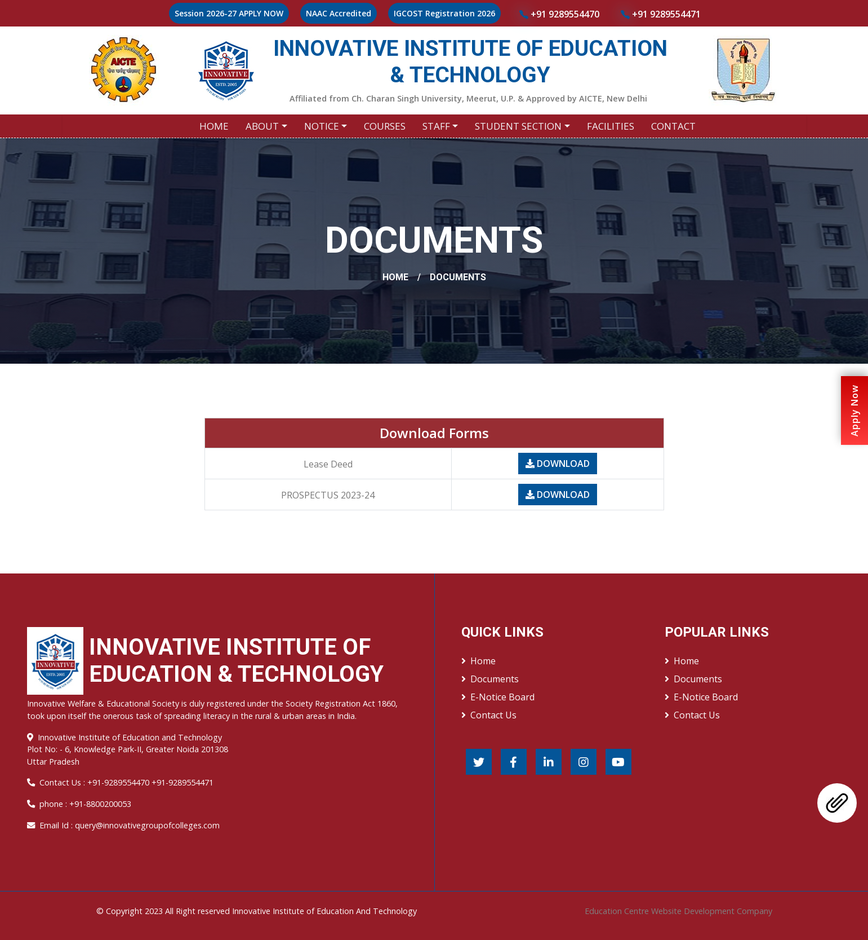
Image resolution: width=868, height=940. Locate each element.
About (262, 126)
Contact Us (489, 715)
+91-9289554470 (119, 782)
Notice (321, 126)
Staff (436, 126)
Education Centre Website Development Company (678, 911)
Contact (673, 126)
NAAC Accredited (338, 13)
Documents (490, 679)
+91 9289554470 (559, 14)
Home (214, 126)
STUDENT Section (518, 126)
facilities (610, 126)
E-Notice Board (498, 697)
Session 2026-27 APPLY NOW (229, 13)
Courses (385, 126)
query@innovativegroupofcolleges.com (147, 825)
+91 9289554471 (661, 14)
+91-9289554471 (182, 782)
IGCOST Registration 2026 (444, 13)
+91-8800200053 (100, 803)
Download (558, 463)
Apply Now (854, 410)
